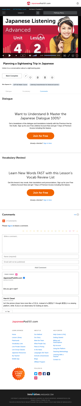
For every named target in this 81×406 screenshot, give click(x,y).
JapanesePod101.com (63, 398)
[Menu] (3, 3)
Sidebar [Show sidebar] (60, 13)
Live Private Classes (18, 346)
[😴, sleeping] (63, 231)
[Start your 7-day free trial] (18, 374)
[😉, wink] (52, 231)
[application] (40, 37)
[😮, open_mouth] (66, 231)
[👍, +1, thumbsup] (77, 231)
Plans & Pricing (39, 346)
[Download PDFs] (45, 77)
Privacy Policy (35, 400)
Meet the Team (39, 340)
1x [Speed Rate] (22, 55)
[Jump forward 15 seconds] (16, 55)
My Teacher (16, 356)
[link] (37, 13)
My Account (57, 345)
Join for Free (40, 135)
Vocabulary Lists (17, 343)
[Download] (73, 55)
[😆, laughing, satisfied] (45, 231)
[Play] (10, 55)
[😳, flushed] (27, 231)
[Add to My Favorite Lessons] (30, 77)
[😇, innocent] (59, 231)
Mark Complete (12, 76)
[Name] (40, 257)
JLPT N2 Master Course (19, 9)
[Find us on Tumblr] (48, 373)
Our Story (37, 337)
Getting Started (58, 337)
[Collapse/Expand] (40, 214)
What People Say (40, 343)
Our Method (38, 334)
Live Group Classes (18, 349)
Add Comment (40, 267)
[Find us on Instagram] (35, 378)
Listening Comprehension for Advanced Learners (44, 84)
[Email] (40, 262)
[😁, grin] (30, 231)
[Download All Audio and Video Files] (52, 77)
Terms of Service (62, 402)
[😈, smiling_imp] (70, 231)
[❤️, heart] (73, 231)
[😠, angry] (41, 231)
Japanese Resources (19, 353)
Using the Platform (59, 348)
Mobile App (15, 359)
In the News (38, 349)
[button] (77, 3)
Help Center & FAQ (59, 334)
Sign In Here (47, 143)
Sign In (10, 226)
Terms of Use (45, 400)
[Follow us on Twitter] (35, 373)
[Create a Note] (37, 77)
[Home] (38, 5)
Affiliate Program (39, 362)
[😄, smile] (23, 231)
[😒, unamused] (34, 231)
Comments (44, 91)
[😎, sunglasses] (37, 231)
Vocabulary (26, 91)
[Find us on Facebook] (44, 373)
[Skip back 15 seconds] (3, 55)
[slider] (34, 55)
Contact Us (56, 359)
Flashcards (15, 340)
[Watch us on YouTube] (40, 373)
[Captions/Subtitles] (64, 55)
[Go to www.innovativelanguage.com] (40, 393)
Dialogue (9, 91)
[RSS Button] (3, 220)
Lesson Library (6, 9)
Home (14, 334)
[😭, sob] (55, 231)
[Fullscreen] (69, 55)
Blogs (36, 359)
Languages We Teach (41, 353)
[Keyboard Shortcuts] (77, 55)
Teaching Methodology (60, 351)
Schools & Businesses (41, 356)
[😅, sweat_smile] (48, 231)
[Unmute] (30, 55)
